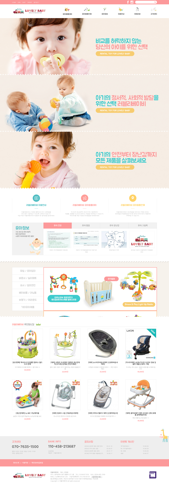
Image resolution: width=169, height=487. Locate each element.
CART (24, 2)
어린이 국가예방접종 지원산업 (58, 250)
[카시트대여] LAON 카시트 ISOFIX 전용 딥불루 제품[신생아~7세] (140, 363)
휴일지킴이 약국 (114, 250)
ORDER (30, 2)
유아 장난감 (114, 225)
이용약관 (25, 463)
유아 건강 (58, 225)
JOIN (19, 2)
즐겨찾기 (36, 2)
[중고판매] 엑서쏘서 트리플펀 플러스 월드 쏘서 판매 (27, 363)
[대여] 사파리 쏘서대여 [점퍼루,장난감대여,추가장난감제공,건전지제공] (65, 363)
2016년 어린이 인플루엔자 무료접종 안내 (142, 251)
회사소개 (16, 463)
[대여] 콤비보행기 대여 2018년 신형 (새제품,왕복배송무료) (141, 414)
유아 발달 (86, 225)
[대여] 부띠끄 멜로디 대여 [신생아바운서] (103, 413)
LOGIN (14, 2)
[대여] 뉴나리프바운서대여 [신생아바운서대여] (103, 363)
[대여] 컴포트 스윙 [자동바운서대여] (65, 413)
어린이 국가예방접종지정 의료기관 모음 (86, 251)
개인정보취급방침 (37, 463)
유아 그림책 (143, 225)
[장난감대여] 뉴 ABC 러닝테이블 (27, 413)
